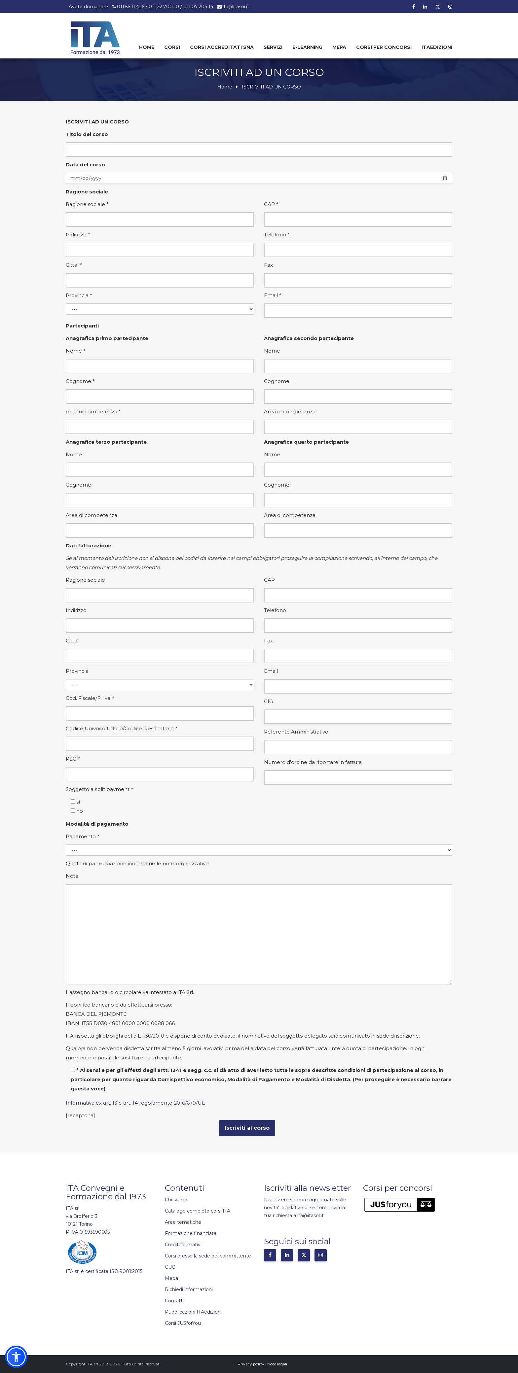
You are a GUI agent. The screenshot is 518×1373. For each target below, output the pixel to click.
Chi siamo (176, 1200)
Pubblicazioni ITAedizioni (193, 1312)
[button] (16, 1356)
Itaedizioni (437, 47)
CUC (170, 1267)
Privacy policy (251, 1363)
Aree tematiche (183, 1222)
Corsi (172, 47)
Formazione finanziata (190, 1233)
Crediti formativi (183, 1245)
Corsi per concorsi (384, 47)
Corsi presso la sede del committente (208, 1256)
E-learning (307, 47)
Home (146, 47)
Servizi (273, 47)
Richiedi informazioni (189, 1289)
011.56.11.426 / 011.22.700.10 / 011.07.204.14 (165, 7)
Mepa (339, 47)
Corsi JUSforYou (183, 1323)
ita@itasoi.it (236, 7)
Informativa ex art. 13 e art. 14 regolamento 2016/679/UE (135, 1103)
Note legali (277, 1363)
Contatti (174, 1301)
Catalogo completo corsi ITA (197, 1211)
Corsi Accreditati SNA (222, 47)
